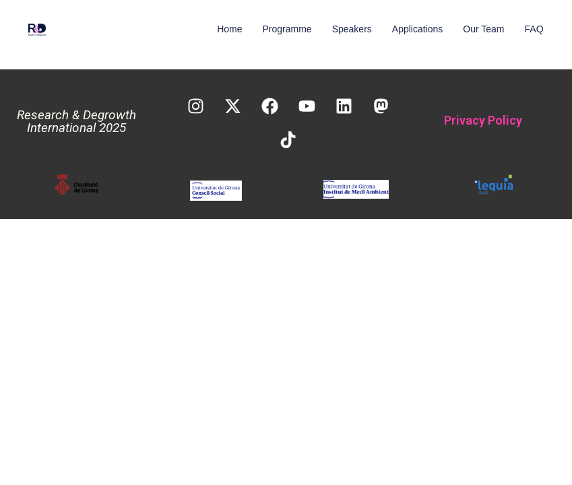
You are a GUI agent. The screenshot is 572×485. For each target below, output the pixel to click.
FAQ (534, 29)
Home (229, 29)
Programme (287, 29)
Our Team (483, 29)
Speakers (352, 29)
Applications (417, 29)
